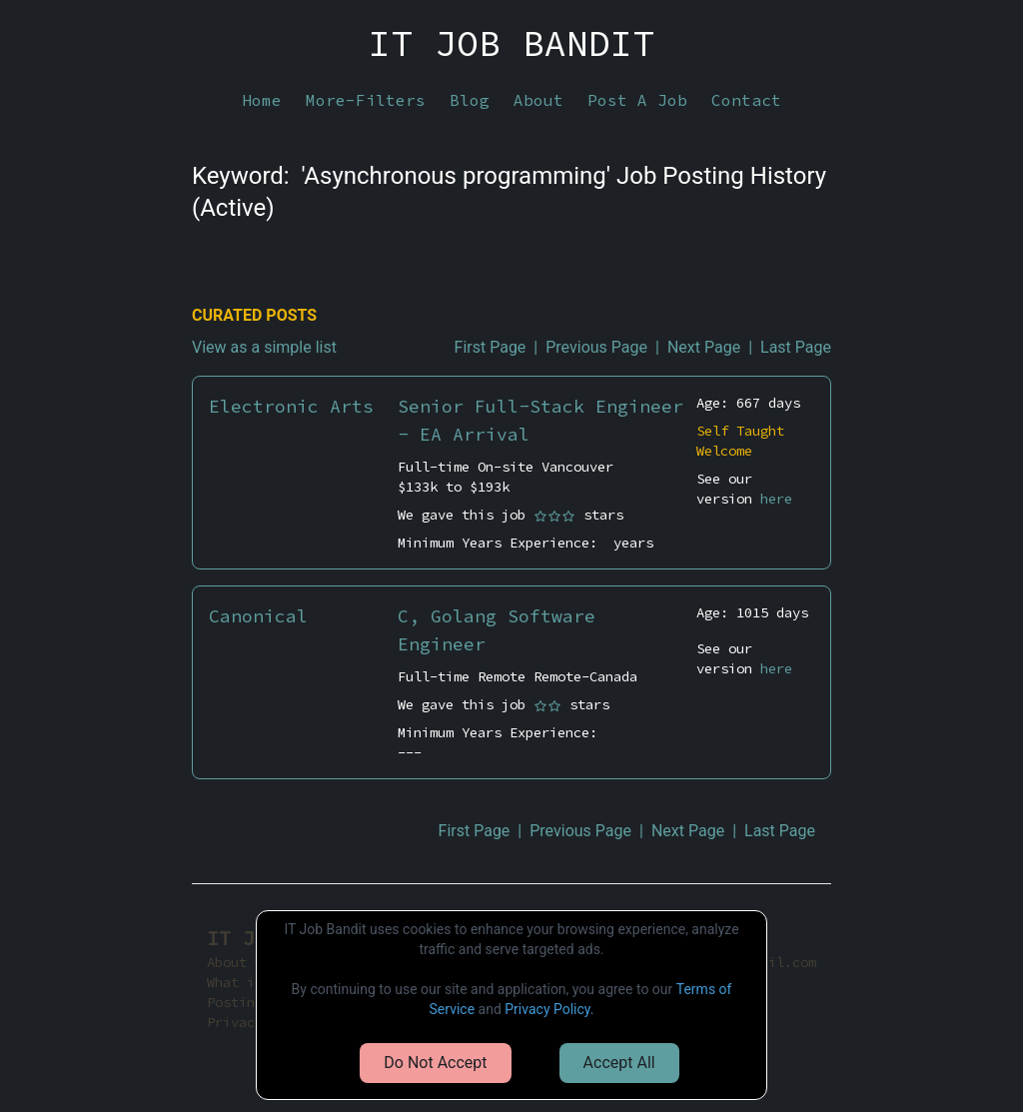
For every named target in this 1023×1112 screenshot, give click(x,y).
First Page (490, 347)
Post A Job (637, 100)
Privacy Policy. (549, 1009)
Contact (746, 100)
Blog (470, 100)
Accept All (619, 1062)
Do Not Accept (435, 1062)
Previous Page (596, 347)
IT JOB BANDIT (511, 44)
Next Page (703, 347)
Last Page (795, 347)
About (538, 100)
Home (262, 100)
